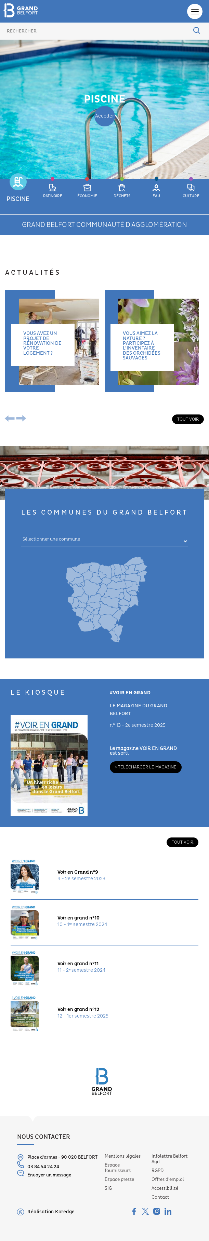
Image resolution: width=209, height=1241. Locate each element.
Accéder (104, 116)
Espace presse (119, 1179)
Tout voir (188, 419)
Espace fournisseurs (118, 1167)
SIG (108, 1188)
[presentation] (11, 419)
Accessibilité (165, 1188)
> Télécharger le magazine (146, 767)
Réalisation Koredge (46, 1212)
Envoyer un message (44, 1174)
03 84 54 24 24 (38, 1165)
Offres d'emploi (168, 1179)
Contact (160, 1197)
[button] (18, 196)
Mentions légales (123, 1156)
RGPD (158, 1170)
